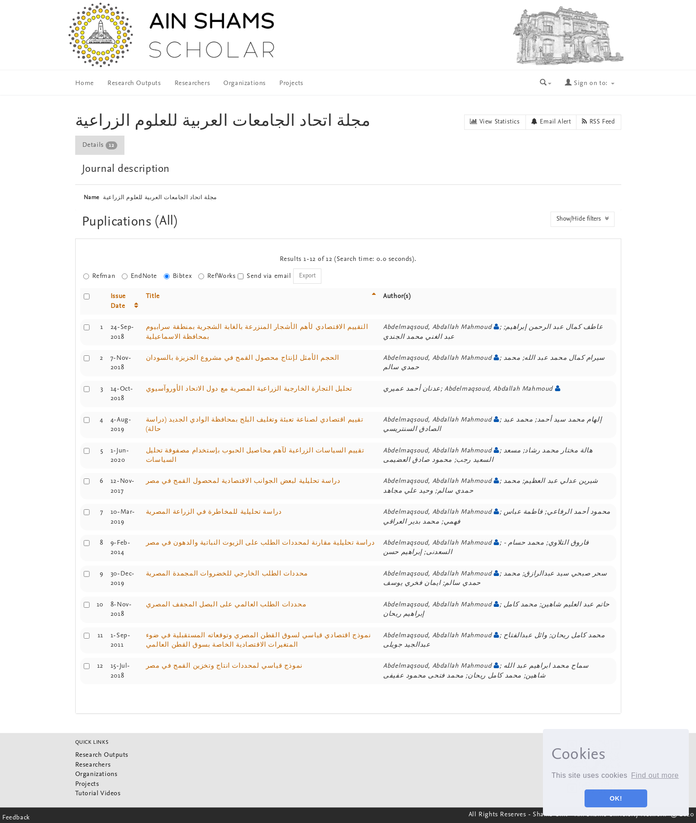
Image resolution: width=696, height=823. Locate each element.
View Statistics (495, 121)
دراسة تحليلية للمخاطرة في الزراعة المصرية (214, 512)
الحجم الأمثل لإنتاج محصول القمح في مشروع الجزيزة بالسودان (242, 358)
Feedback (16, 817)
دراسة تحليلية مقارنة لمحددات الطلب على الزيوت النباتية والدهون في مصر (260, 543)
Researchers (192, 83)
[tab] (100, 145)
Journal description (126, 169)
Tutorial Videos (98, 793)
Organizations (244, 83)
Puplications (119, 222)
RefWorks (217, 276)
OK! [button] (616, 798)
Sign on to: (589, 83)
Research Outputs (134, 83)
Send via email (264, 276)
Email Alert (551, 121)
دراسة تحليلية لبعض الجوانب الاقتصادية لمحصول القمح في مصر (243, 481)
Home (84, 83)
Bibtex (178, 276)
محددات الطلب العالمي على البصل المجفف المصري (226, 604)
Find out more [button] (655, 775)
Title (153, 296)
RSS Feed (598, 121)
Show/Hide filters (582, 218)
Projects (291, 83)
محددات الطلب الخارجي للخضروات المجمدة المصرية (227, 574)
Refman (99, 276)
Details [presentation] (99, 145)
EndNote (139, 276)
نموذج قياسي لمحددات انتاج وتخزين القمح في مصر (224, 666)
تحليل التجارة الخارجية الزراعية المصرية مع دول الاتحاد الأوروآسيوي (249, 389)
